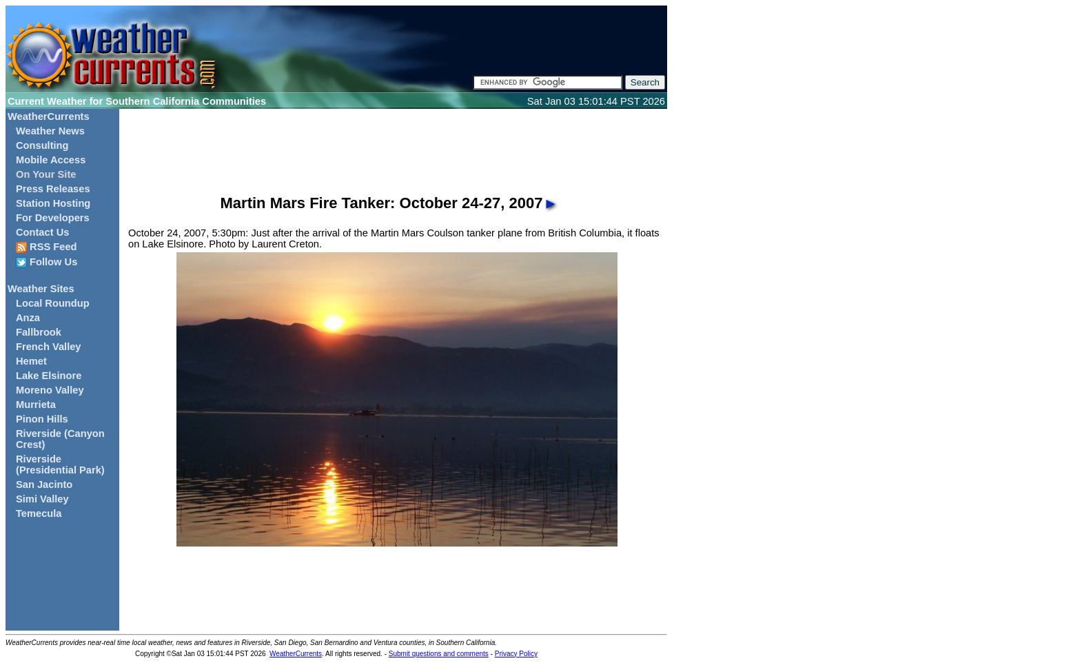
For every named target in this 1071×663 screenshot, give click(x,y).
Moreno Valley (50, 390)
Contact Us (42, 232)
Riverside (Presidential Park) (60, 464)
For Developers (53, 217)
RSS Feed (46, 247)
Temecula (39, 513)
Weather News (50, 130)
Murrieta (36, 404)
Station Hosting (53, 203)
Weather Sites (41, 288)
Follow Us (46, 262)
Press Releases (53, 188)
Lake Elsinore (48, 375)
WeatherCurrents (49, 116)
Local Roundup (53, 303)
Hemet (31, 361)
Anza (28, 317)
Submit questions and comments (439, 653)
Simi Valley (42, 498)
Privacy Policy (516, 653)
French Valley (48, 346)
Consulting (42, 145)
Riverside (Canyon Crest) (60, 439)
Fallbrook (38, 332)
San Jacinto (44, 484)
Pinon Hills (42, 419)
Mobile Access (50, 159)
